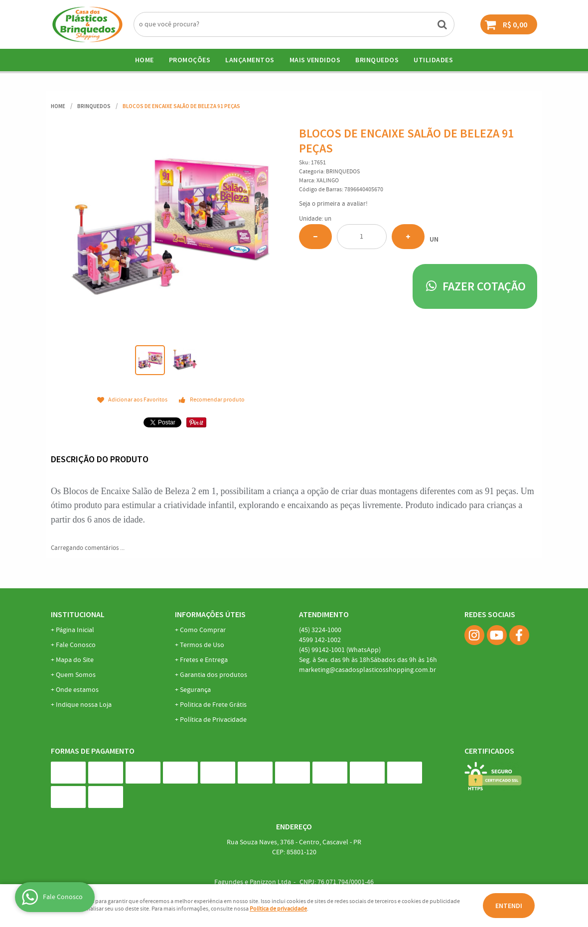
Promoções (190, 59)
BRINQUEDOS (377, 59)
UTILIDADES (433, 59)
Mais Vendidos (315, 59)
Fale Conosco (76, 645)
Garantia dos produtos (213, 674)
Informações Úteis (210, 614)
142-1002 (320, 640)
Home (144, 59)
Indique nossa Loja (84, 704)
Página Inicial (75, 630)
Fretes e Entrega (204, 660)
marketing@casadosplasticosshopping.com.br (367, 669)
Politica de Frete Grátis (213, 704)
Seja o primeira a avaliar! (333, 204)
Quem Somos (76, 674)
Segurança (195, 689)
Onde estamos (77, 689)
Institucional (78, 614)
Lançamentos (250, 59)
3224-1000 (320, 630)
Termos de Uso (202, 645)
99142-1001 (340, 650)
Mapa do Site (75, 660)
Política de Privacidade (213, 719)
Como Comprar (203, 630)
